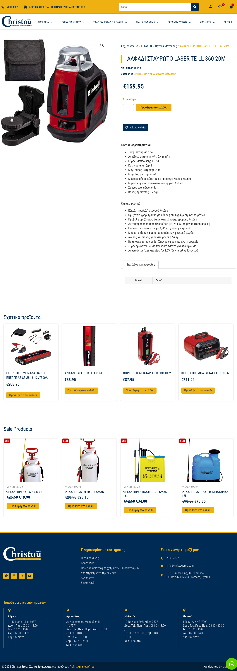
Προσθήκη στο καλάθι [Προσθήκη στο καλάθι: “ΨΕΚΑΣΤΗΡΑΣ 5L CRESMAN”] (23, 506)
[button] (102, 45)
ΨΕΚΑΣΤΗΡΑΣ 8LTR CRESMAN (84, 492)
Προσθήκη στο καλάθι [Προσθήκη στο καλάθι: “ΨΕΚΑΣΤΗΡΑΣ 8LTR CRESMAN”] (81, 506)
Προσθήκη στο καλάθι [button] (23, 395)
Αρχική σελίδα (129, 46)
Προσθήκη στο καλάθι (153, 107)
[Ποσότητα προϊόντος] (128, 107)
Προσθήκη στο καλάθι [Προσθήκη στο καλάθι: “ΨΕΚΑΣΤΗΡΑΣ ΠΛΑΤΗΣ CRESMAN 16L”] (140, 510)
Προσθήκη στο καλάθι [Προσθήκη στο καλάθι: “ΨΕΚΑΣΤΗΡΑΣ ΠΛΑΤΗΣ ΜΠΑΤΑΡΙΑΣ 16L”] (198, 510)
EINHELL (138, 74)
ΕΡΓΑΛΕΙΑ (146, 46)
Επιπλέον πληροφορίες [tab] (141, 264)
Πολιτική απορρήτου (82, 666)
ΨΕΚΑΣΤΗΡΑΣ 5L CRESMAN (24, 492)
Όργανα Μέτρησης (166, 46)
